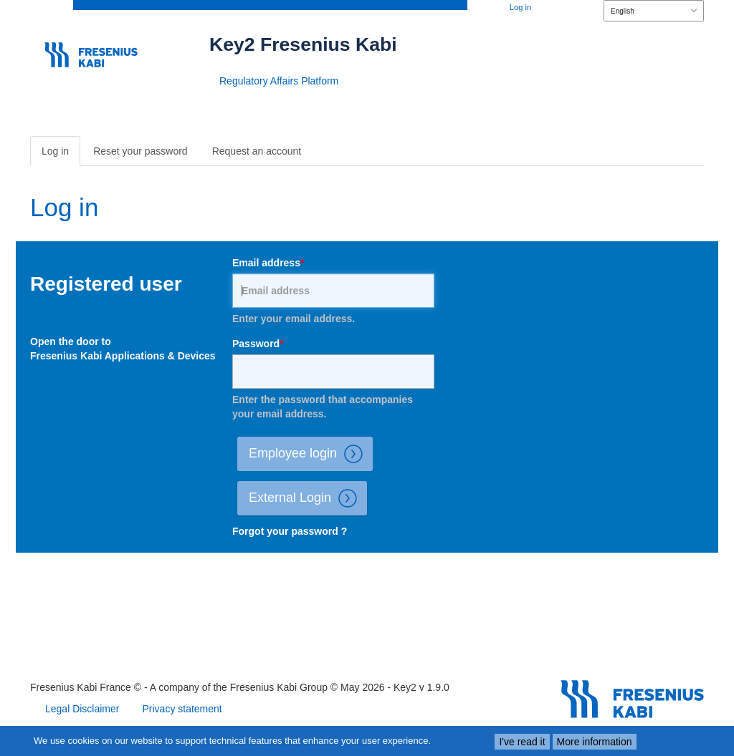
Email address (266, 262)
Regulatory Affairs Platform (278, 81)
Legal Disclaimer (82, 708)
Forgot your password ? (289, 531)
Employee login (311, 454)
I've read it (522, 741)
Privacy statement (181, 708)
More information (594, 741)
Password (256, 343)
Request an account (257, 151)
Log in (520, 7)
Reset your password (140, 151)
